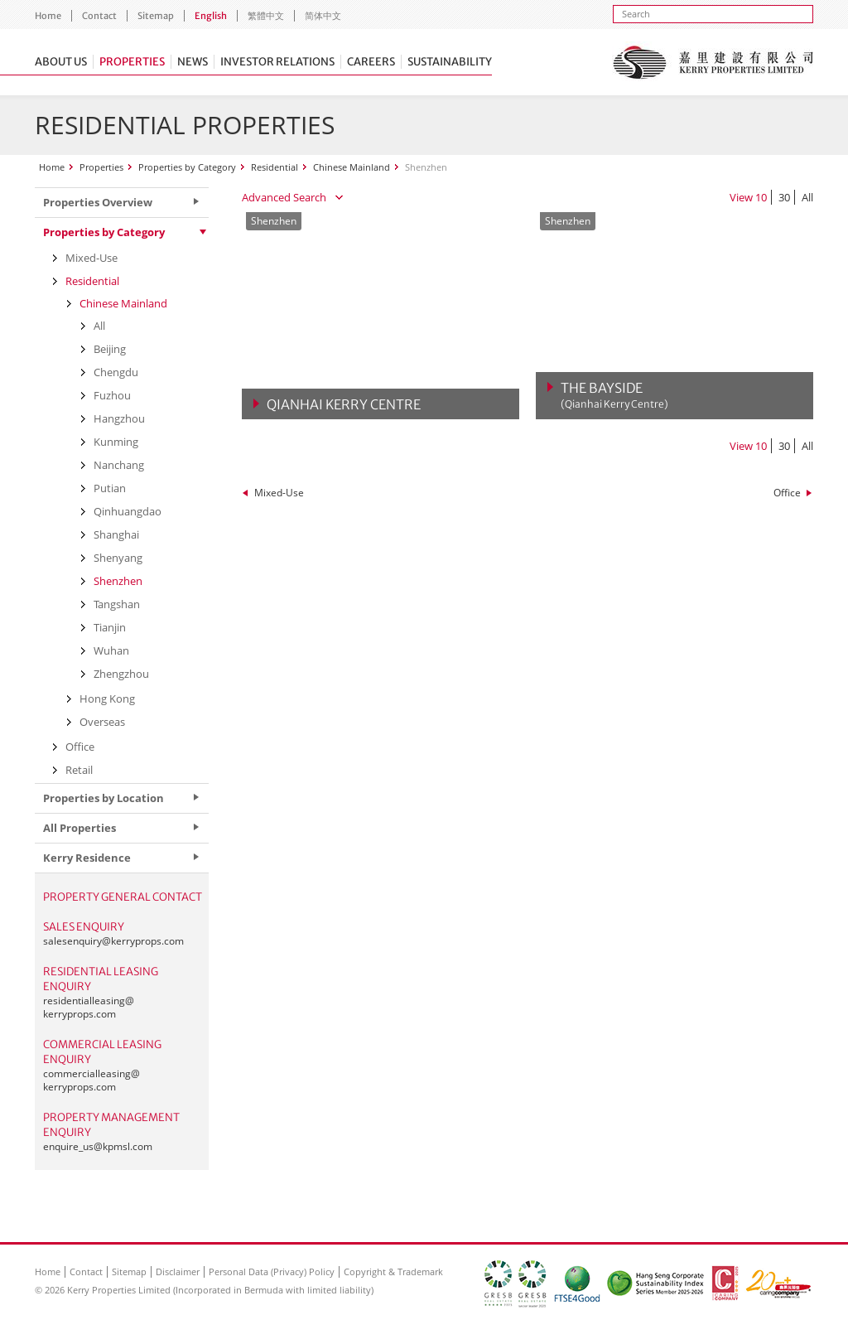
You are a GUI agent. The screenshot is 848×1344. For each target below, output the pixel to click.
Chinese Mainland (351, 167)
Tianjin (110, 627)
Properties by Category (187, 167)
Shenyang (118, 557)
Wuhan (111, 650)
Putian (110, 488)
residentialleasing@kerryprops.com (88, 1007)
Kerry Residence (87, 857)
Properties (132, 62)
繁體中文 (266, 16)
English (211, 16)
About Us (61, 62)
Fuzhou (112, 395)
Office (787, 493)
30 (784, 197)
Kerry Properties (712, 62)
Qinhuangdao (127, 511)
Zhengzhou (121, 673)
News (192, 62)
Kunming (116, 441)
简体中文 (323, 16)
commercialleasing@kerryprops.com (91, 1080)
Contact (99, 16)
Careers (371, 62)
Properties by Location (103, 797)
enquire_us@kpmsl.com (97, 1146)
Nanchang (119, 464)
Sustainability (449, 62)
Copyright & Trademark (393, 1271)
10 (761, 197)
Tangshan (117, 604)
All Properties (79, 827)
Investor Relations (277, 62)
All (807, 197)
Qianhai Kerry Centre (344, 404)
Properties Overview (97, 202)
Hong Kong (107, 698)
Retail (79, 769)
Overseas (102, 721)
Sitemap (155, 16)
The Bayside (614, 395)
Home (48, 16)
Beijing (110, 348)
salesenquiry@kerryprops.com (113, 941)
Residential (274, 167)
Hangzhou (119, 418)
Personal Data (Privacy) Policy (272, 1271)
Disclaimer (178, 1271)
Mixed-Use (279, 493)
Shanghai (116, 534)
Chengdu (116, 372)
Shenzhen (118, 580)
